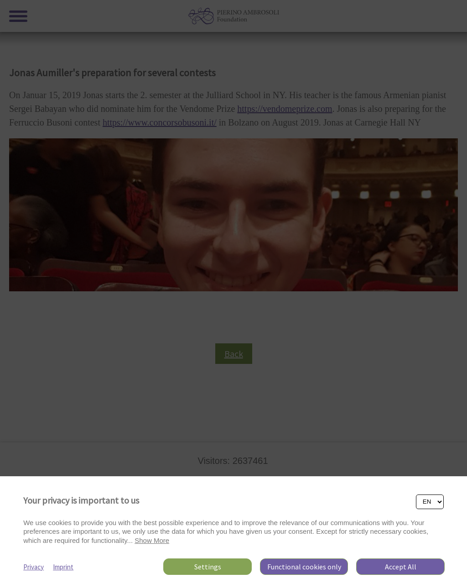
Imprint (63, 567)
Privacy (33, 567)
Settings (207, 566)
